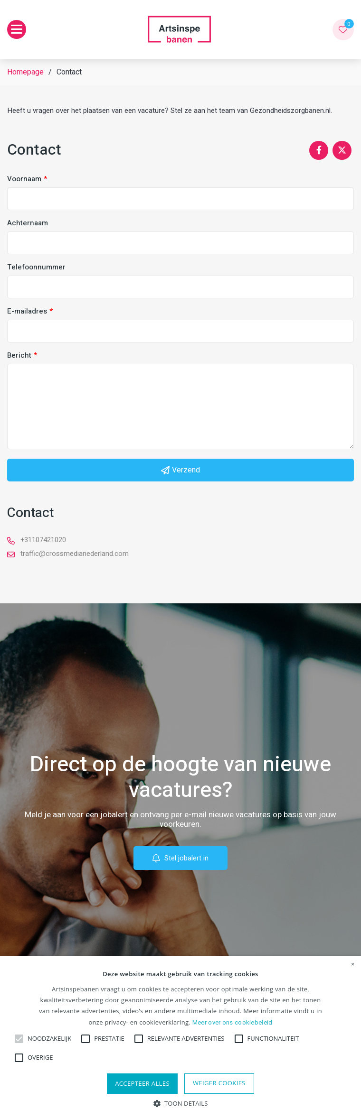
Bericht (19, 355)
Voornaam (24, 179)
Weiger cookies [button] (219, 1083)
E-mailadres (27, 311)
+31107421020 (43, 540)
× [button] (353, 964)
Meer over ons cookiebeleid (232, 1022)
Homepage (25, 72)
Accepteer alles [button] (142, 1083)
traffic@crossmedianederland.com (74, 553)
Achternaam (27, 223)
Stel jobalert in (180, 858)
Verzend (180, 470)
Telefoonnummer (36, 267)
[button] (180, 1103)
